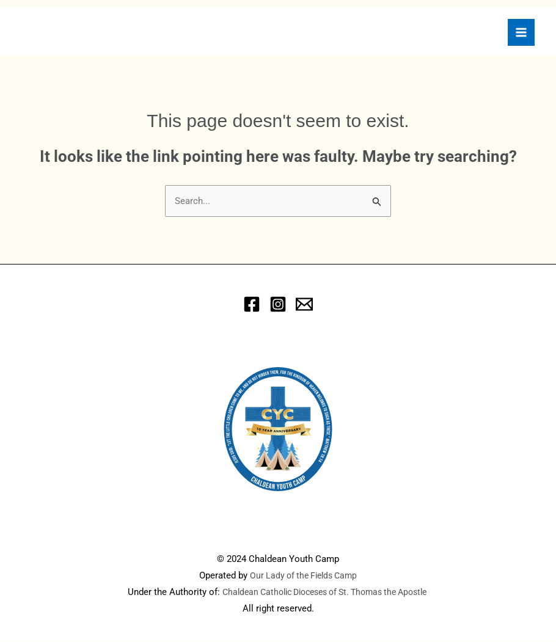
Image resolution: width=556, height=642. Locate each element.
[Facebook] (251, 304)
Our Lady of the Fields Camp (303, 576)
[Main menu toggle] (521, 32)
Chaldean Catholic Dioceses (270, 592)
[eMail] (304, 304)
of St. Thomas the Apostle (384, 592)
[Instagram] (278, 304)
